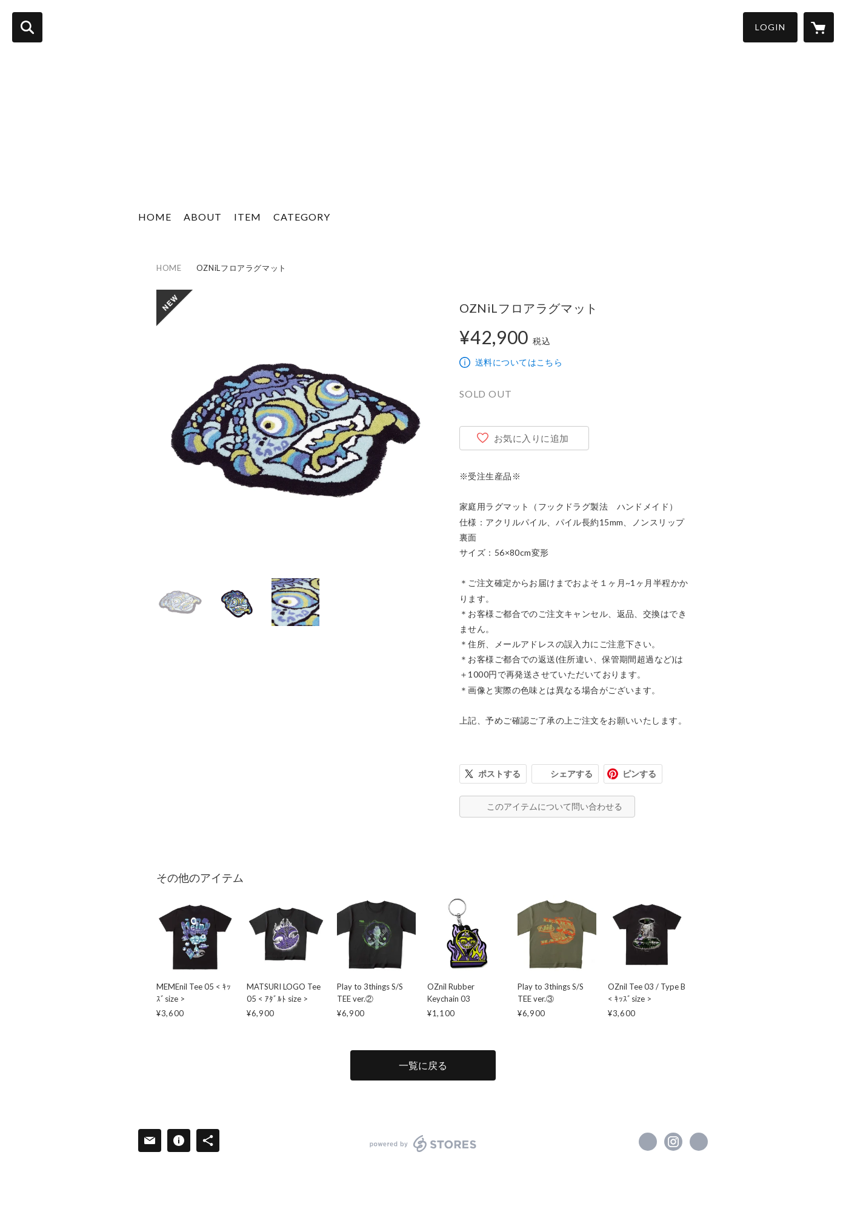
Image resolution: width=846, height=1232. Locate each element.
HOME (155, 216)
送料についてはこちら (518, 362)
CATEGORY (301, 216)
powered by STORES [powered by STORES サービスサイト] (423, 1143)
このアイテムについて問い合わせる (554, 806)
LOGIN (770, 27)
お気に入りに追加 (531, 438)
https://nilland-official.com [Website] (699, 1142)
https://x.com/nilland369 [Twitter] (648, 1142)
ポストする (499, 773)
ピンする (639, 773)
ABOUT (203, 216)
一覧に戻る (423, 1065)
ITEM (247, 216)
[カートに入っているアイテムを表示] (819, 27)
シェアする (571, 773)
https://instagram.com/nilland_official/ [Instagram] (673, 1142)
